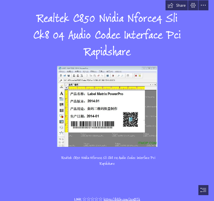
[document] (107, 100)
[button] (177, 5)
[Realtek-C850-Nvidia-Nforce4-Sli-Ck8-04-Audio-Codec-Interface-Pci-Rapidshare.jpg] (107, 106)
